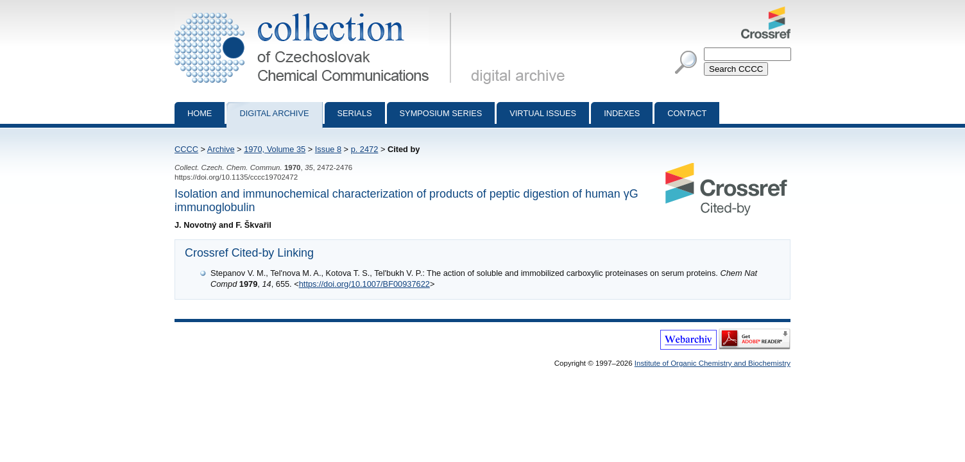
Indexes (622, 113)
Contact (686, 113)
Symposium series (441, 113)
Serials (354, 113)
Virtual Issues (542, 113)
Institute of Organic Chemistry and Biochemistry (712, 363)
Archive (221, 149)
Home (199, 113)
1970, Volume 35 (274, 149)
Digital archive (274, 113)
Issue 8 (328, 149)
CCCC (186, 149)
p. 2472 (365, 149)
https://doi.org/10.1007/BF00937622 (364, 284)
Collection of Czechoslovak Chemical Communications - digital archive (315, 11)
